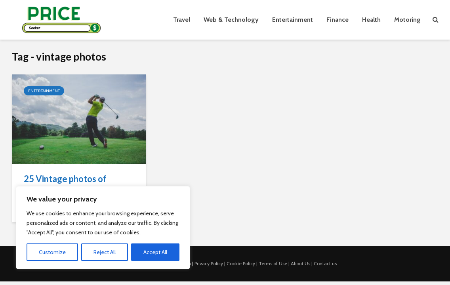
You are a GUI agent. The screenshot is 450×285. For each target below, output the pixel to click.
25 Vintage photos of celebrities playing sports (73, 184)
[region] (103, 227)
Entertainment (292, 19)
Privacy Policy (208, 263)
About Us (300, 263)
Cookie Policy (241, 263)
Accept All (155, 252)
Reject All (104, 252)
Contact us (325, 263)
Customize (52, 252)
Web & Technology (231, 19)
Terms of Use (273, 263)
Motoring (407, 19)
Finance (337, 19)
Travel (181, 19)
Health (371, 19)
